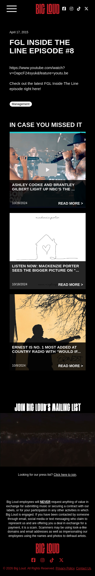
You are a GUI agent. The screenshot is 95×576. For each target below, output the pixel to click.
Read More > (70, 203)
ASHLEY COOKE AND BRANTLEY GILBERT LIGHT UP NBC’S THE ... (43, 187)
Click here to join (65, 474)
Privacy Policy (65, 568)
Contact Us (83, 568)
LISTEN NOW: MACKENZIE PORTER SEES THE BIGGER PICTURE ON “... (45, 268)
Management (21, 104)
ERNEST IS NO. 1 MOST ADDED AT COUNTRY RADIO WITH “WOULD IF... (46, 349)
